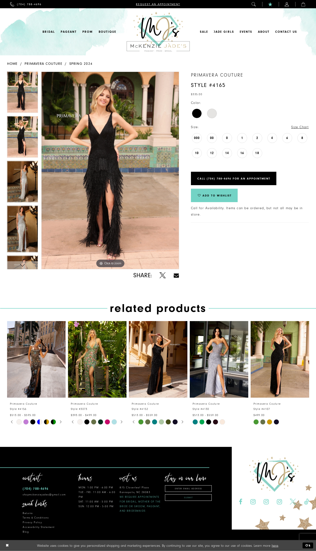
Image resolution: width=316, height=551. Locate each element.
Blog (26, 531)
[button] (254, 4)
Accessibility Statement (39, 527)
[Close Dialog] (7, 545)
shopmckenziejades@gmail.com (44, 494)
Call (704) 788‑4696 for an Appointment (233, 178)
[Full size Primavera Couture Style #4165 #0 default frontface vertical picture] (110, 170)
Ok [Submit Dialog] (308, 545)
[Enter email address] (188, 488)
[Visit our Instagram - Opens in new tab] (253, 501)
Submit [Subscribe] (188, 497)
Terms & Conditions (36, 517)
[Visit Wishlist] (270, 4)
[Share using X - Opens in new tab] (162, 275)
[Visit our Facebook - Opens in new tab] (240, 501)
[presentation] (36, 359)
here (275, 545)
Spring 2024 (81, 64)
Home (12, 64)
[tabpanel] (22, 94)
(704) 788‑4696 (36, 489)
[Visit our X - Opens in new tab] (293, 501)
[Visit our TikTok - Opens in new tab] (306, 501)
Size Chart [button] (300, 127)
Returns (28, 513)
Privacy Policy (32, 522)
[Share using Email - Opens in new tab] (176, 275)
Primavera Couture (43, 64)
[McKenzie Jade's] (158, 32)
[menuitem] (25, 4)
